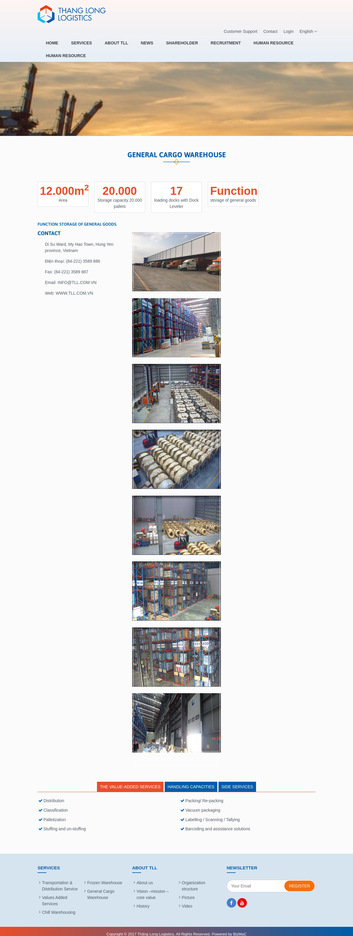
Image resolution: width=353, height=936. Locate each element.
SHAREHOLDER (165, 46)
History (143, 900)
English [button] (308, 31)
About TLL (108, 46)
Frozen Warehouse (104, 876)
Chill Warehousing (58, 906)
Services (77, 46)
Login (289, 31)
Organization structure (193, 879)
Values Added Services (54, 894)
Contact (270, 31)
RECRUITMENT (204, 46)
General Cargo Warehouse (100, 888)
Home (52, 46)
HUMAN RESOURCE (247, 46)
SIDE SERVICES (237, 781)
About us (145, 876)
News (134, 46)
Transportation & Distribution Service (60, 879)
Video (187, 900)
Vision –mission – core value (153, 888)
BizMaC (240, 928)
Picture (188, 891)
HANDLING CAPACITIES (191, 781)
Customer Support (241, 31)
